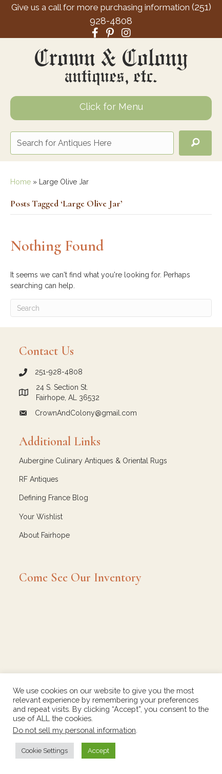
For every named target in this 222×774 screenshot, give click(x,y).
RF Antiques (38, 479)
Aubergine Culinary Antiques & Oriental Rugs (93, 461)
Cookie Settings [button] (45, 750)
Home (20, 182)
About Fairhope (44, 535)
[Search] (111, 308)
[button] (195, 143)
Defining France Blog (53, 498)
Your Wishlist (41, 517)
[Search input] (92, 143)
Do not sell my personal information (74, 730)
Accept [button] (98, 750)
